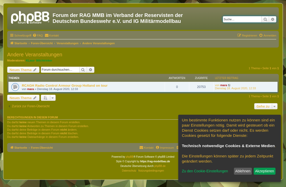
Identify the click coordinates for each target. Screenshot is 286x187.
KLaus (30, 60)
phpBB (130, 156)
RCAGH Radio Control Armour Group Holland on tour (64, 85)
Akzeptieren (264, 171)
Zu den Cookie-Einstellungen (205, 171)
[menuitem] (38, 35)
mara (30, 89)
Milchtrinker (44, 60)
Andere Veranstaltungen (34, 54)
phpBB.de (160, 166)
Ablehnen (242, 171)
